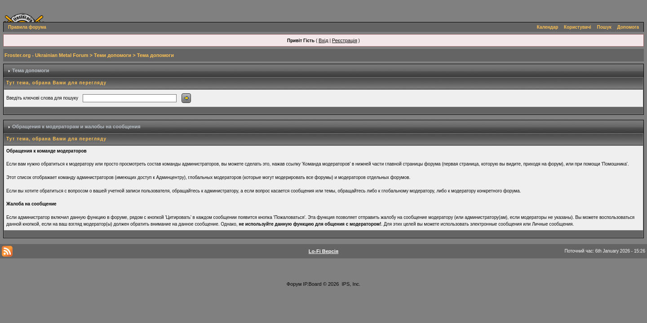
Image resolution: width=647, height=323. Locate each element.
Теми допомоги (112, 55)
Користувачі (577, 27)
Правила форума (27, 27)
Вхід (323, 40)
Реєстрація (344, 40)
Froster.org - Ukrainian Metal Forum (46, 55)
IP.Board (312, 284)
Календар (547, 27)
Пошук (604, 27)
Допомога (628, 27)
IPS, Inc (350, 284)
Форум (294, 284)
